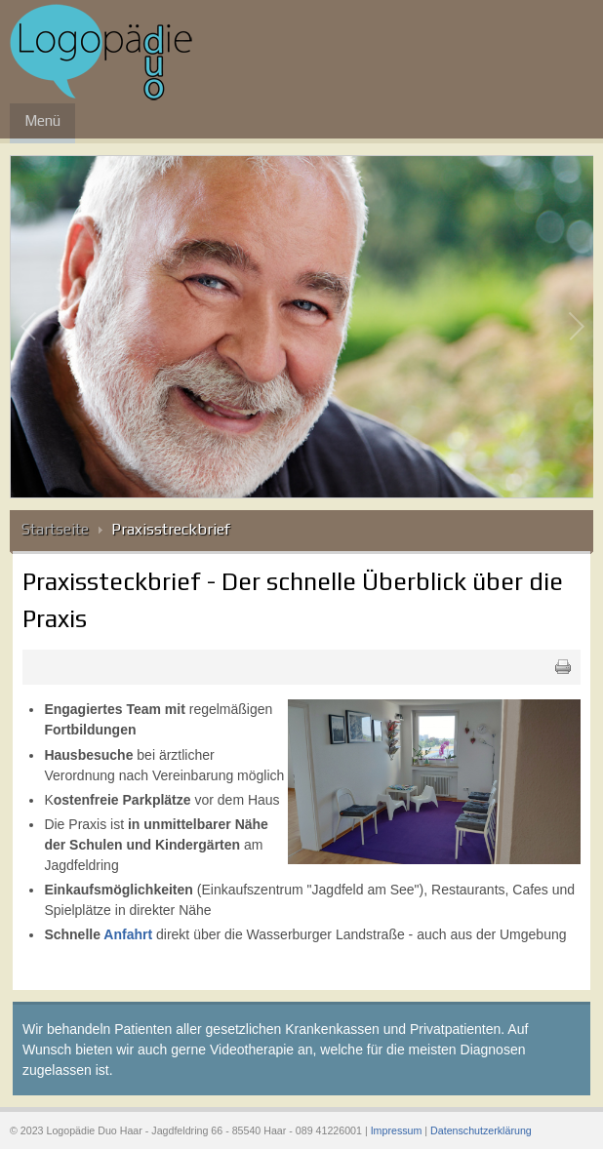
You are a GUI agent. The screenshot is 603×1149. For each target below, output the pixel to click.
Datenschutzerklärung (481, 1130)
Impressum (396, 1130)
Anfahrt (127, 934)
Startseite (55, 529)
